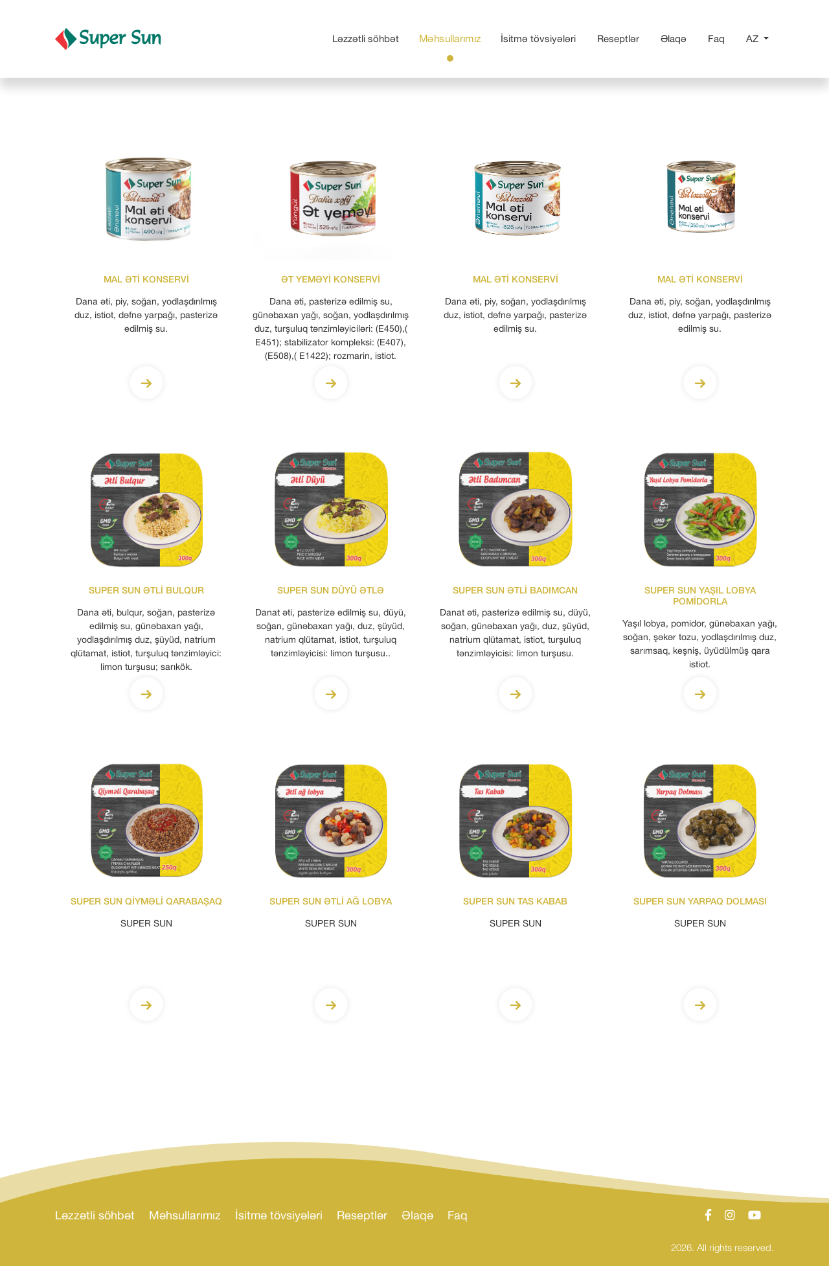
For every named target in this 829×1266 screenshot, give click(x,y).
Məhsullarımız (452, 37)
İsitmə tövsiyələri (541, 37)
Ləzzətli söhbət (368, 37)
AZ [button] (753, 38)
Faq (719, 37)
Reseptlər (620, 37)
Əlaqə (676, 37)
